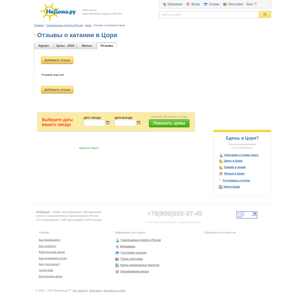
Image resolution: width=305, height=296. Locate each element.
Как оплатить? (47, 246)
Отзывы (214, 3)
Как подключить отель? (53, 258)
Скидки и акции (235, 167)
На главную (80, 290)
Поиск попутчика (132, 259)
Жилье (195, 3)
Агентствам (46, 270)
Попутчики (236, 3)
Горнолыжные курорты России (64, 25)
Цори (88, 25)
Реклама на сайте (114, 290)
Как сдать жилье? (49, 264)
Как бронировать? (50, 239)
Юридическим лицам (52, 252)
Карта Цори (232, 186)
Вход (250, 3)
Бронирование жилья (135, 271)
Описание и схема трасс (241, 155)
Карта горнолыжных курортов (139, 265)
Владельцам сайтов (50, 276)
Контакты (95, 290)
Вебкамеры (175, 3)
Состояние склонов (133, 252)
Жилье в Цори (234, 173)
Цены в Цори (233, 160)
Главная (39, 25)
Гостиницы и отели (236, 180)
